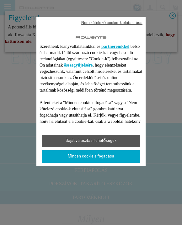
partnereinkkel (115, 46)
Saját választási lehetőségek (91, 141)
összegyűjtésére (78, 65)
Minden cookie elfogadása (91, 156)
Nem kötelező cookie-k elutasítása (111, 23)
